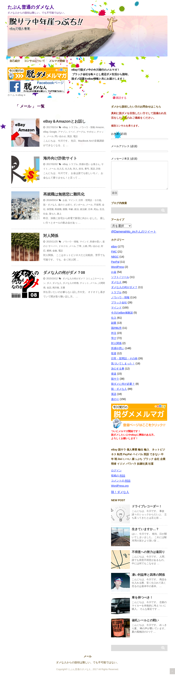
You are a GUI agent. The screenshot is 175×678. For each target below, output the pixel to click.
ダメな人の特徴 (71, 283)
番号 (87, 168)
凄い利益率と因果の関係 (148, 574)
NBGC (115, 256)
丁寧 (79, 246)
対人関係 (50, 236)
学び (113, 338)
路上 (59, 213)
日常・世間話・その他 (90, 200)
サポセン (91, 132)
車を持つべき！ (142, 597)
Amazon (99, 127)
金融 (54, 250)
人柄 (85, 246)
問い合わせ (60, 136)
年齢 (71, 209)
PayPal (115, 261)
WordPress (117, 266)
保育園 (50, 209)
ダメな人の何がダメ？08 (64, 272)
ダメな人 (56, 283)
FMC (114, 251)
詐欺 (98, 168)
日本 (90, 209)
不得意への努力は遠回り (148, 552)
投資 (113, 353)
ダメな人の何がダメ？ (74, 278)
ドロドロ (63, 246)
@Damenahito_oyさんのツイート (133, 231)
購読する (120, 97)
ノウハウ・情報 (87, 127)
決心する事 (117, 368)
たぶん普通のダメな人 (31, 7)
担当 (81, 168)
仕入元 (60, 168)
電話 (75, 136)
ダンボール (79, 204)
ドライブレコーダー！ (147, 506)
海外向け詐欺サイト (60, 158)
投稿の (118, 475)
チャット (84, 283)
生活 (102, 209)
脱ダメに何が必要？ (123, 383)
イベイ (71, 132)
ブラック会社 (119, 302)
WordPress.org (120, 485)
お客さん (95, 164)
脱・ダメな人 (50, 204)
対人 (75, 168)
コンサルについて (34, 60)
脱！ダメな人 (120, 492)
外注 (113, 332)
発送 (113, 373)
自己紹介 (15, 60)
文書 (63, 287)
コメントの (120, 480)
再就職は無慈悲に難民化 (64, 194)
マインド (72, 200)
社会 (45, 213)
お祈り (68, 204)
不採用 (97, 204)
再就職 (58, 209)
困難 (65, 209)
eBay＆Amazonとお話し (64, 121)
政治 (76, 209)
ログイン (116, 470)
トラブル (73, 127)
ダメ (49, 283)
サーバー (52, 246)
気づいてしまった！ (123, 363)
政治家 (83, 209)
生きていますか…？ (145, 529)
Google (53, 132)
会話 (49, 287)
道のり (61, 204)
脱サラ (115, 378)
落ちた (52, 213)
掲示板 (55, 287)
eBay (65, 127)
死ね (96, 209)
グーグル (80, 132)
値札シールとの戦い (145, 620)
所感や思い (84, 164)
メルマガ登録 (57, 60)
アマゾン (62, 132)
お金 (65, 200)
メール (50, 136)
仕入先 (68, 168)
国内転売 (116, 327)
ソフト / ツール (120, 277)
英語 (69, 136)
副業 (113, 322)
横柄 (49, 250)
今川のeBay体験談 (122, 312)
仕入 (113, 317)
